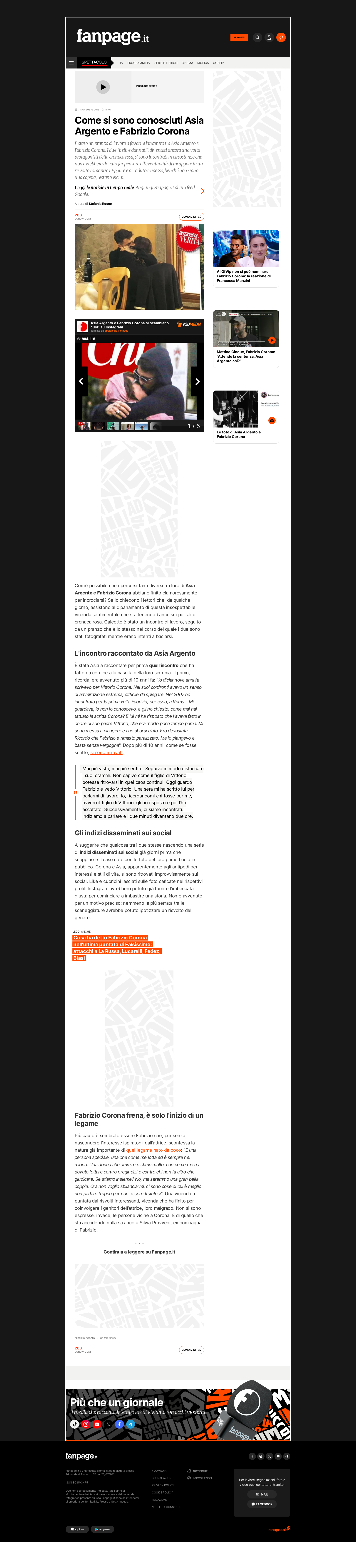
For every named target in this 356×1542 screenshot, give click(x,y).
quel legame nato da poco (153, 1150)
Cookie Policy (162, 1492)
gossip (218, 63)
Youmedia (159, 1470)
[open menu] (71, 62)
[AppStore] (77, 1529)
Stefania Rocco (100, 203)
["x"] (113, 1425)
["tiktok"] (75, 1425)
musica (203, 63)
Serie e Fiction (166, 63)
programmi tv (138, 63)
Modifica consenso (166, 1507)
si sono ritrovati (106, 752)
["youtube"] (101, 1425)
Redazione (159, 1499)
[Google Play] (102, 1529)
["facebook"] (126, 1425)
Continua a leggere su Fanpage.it (139, 1252)
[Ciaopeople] (279, 1530)
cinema (187, 63)
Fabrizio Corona (85, 1338)
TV (121, 63)
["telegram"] (139, 1425)
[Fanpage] (81, 1456)
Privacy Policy (163, 1485)
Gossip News (108, 1338)
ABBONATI (239, 37)
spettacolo (94, 62)
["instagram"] (88, 1425)
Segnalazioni (162, 1478)
